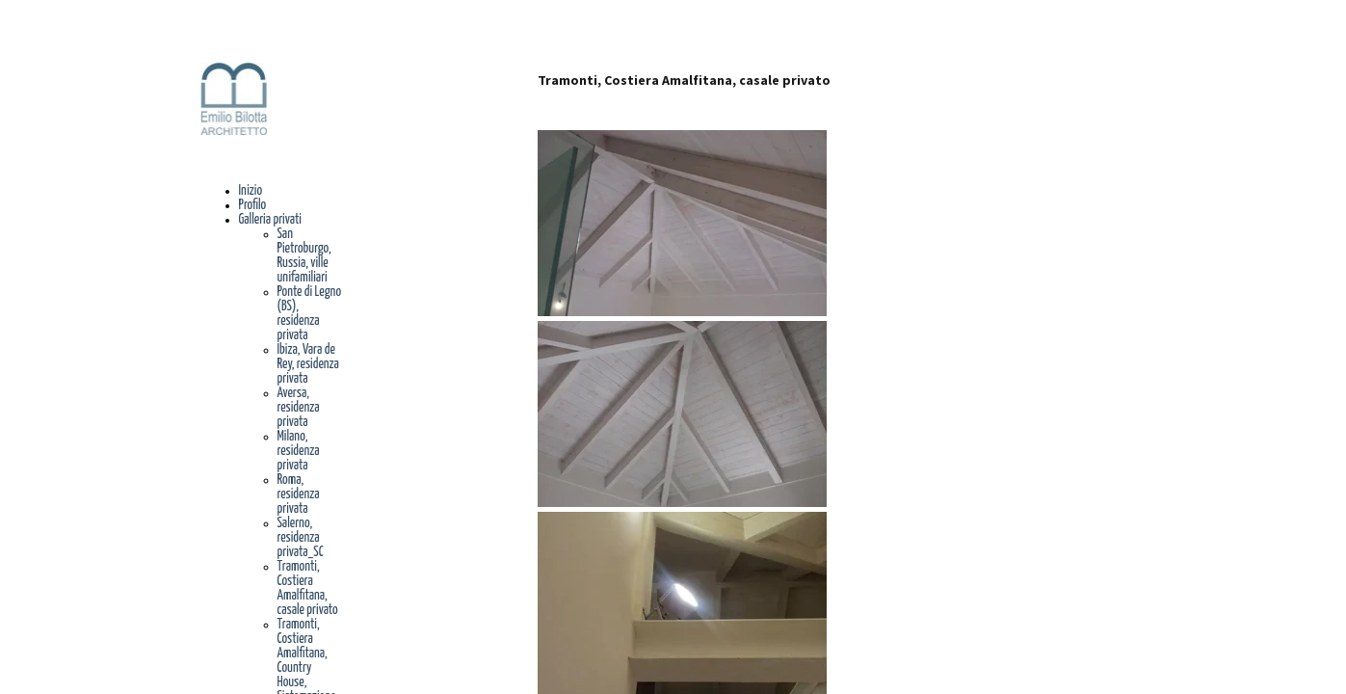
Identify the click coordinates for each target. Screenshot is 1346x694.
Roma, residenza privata (298, 494)
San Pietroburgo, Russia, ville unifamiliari (304, 255)
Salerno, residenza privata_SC (300, 538)
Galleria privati (270, 220)
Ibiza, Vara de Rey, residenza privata (308, 364)
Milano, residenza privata (298, 451)
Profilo (253, 205)
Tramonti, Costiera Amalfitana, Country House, (302, 653)
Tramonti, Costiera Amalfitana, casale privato (307, 588)
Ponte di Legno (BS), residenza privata (309, 313)
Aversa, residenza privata (298, 408)
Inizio (251, 191)
